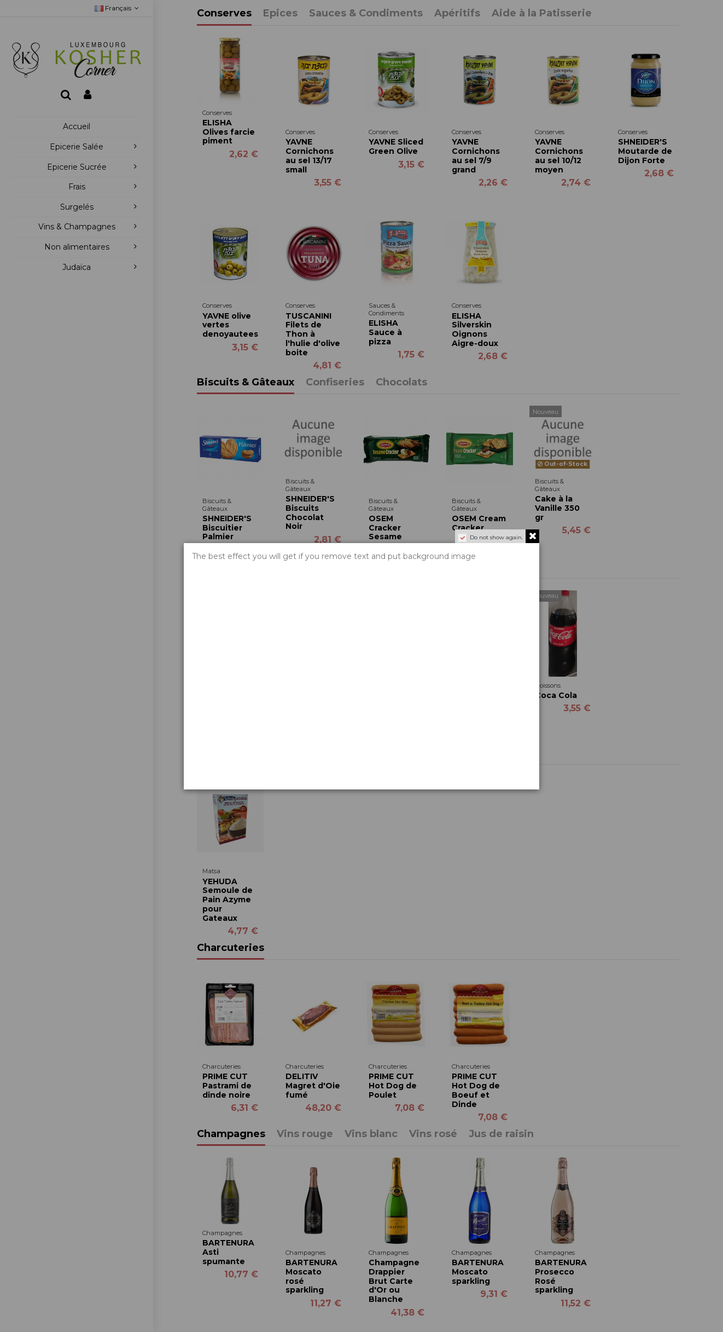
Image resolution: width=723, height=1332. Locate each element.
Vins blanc (371, 1134)
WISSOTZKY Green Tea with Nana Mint (227, 689)
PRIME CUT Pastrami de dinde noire (227, 1085)
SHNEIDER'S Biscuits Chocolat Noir (310, 512)
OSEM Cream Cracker (479, 523)
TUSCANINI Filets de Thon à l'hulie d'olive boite (312, 334)
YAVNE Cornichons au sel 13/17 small (309, 155)
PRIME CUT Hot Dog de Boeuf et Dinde (476, 1090)
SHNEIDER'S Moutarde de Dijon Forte (645, 151)
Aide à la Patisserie (542, 13)
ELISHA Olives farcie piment (228, 132)
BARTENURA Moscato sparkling (478, 1272)
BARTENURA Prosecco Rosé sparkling (561, 1276)
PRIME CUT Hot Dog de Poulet (393, 1085)
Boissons (220, 566)
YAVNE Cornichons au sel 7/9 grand (476, 155)
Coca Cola (556, 695)
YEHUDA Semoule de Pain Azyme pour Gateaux (227, 900)
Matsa (212, 752)
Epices (280, 13)
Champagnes (231, 1134)
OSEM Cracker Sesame (385, 528)
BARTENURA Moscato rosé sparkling (311, 1276)
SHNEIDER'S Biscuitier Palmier (227, 528)
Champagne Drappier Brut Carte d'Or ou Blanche (394, 1281)
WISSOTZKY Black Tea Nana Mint (477, 704)
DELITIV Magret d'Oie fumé (312, 1085)
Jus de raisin (501, 1134)
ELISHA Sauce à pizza (385, 332)
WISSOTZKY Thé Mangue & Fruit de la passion (395, 709)
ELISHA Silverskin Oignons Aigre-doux (475, 329)
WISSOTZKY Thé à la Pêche (310, 704)
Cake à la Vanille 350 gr (557, 508)
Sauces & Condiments (366, 13)
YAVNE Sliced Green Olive (396, 146)
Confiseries (335, 382)
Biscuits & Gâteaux (245, 382)
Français (118, 8)
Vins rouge (305, 1134)
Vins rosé (433, 1134)
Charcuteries (230, 948)
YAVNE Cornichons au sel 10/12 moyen (559, 155)
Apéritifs (457, 13)
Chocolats (401, 382)
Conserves (224, 13)
